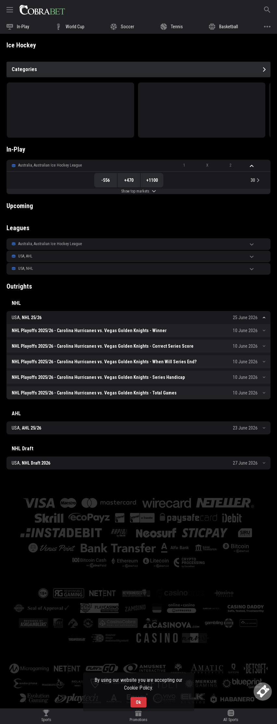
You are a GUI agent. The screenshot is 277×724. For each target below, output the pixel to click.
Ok (138, 702)
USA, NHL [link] (25, 268)
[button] (138, 165)
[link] (42, 9)
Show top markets (138, 191)
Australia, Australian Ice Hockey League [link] (50, 165)
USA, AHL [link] (25, 256)
